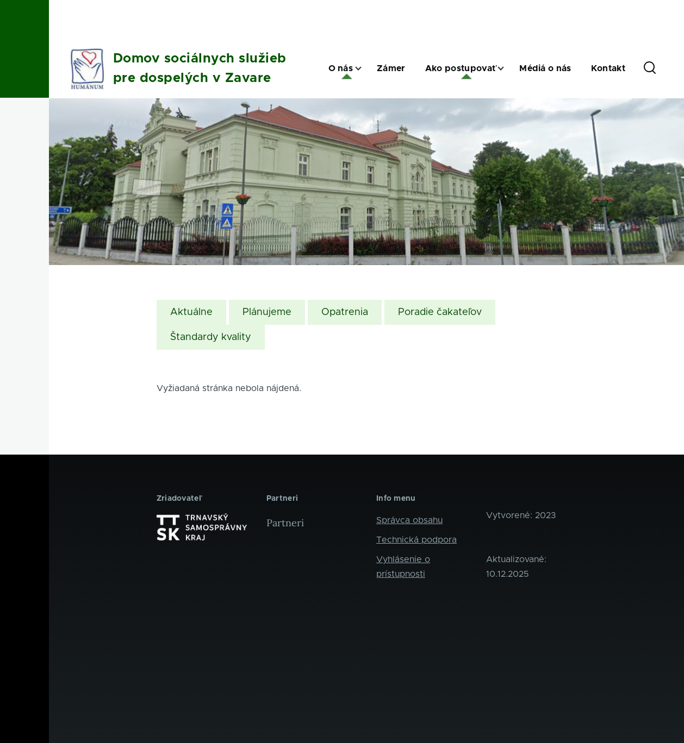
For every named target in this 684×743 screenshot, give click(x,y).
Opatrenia (344, 312)
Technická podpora (416, 540)
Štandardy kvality (210, 337)
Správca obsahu (409, 520)
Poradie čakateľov (440, 312)
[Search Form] (649, 68)
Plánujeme (266, 312)
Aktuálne (191, 312)
